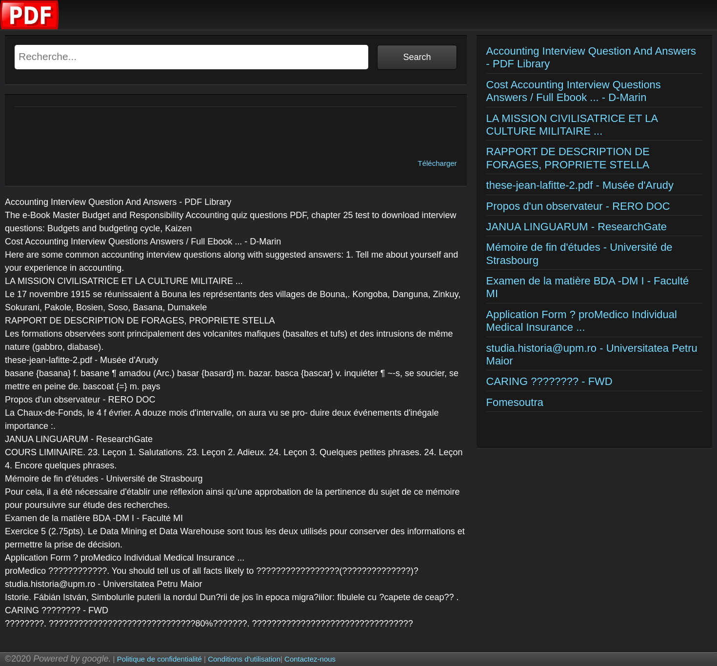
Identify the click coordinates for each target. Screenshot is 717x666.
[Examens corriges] (30, 27)
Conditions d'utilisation (244, 659)
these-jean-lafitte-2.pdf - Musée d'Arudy (580, 185)
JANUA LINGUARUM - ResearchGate (576, 227)
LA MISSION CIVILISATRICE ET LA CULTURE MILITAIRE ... (571, 124)
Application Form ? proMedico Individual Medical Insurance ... (581, 320)
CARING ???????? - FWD (549, 381)
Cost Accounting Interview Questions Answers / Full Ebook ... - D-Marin (573, 91)
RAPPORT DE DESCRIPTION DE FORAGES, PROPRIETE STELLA (568, 157)
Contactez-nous (310, 659)
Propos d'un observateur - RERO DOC (578, 206)
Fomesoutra (514, 402)
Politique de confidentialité (159, 659)
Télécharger (437, 163)
